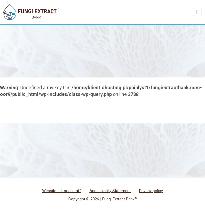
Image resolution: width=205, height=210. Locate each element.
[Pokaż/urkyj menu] (197, 12)
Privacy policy (151, 190)
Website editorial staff (61, 190)
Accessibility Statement (110, 190)
